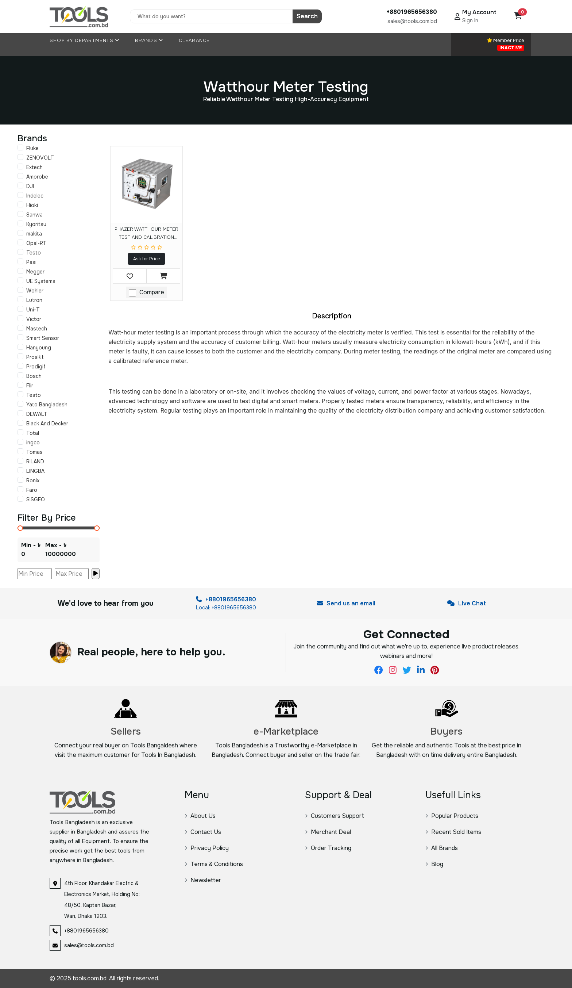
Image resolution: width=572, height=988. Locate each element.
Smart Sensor (42, 338)
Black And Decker (47, 423)
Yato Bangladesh (46, 404)
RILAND (35, 461)
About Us (200, 816)
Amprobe (37, 176)
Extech (34, 167)
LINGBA (35, 471)
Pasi (31, 262)
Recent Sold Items (453, 832)
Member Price (505, 44)
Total (32, 433)
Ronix (32, 480)
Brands (149, 40)
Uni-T (33, 309)
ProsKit (35, 357)
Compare (151, 292)
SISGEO (35, 499)
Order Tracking (328, 848)
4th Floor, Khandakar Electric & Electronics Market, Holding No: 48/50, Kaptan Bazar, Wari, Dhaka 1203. (102, 899)
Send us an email (346, 603)
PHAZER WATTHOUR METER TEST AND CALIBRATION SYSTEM (146, 234)
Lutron (34, 300)
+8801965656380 (226, 599)
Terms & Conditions (214, 864)
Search (307, 16)
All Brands (441, 848)
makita (34, 233)
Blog (434, 864)
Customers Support (334, 816)
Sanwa (34, 214)
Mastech (36, 328)
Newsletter (203, 880)
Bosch (34, 376)
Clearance (194, 40)
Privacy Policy (207, 848)
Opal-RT (36, 243)
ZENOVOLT (40, 157)
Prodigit (36, 366)
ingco (33, 442)
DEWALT (36, 414)
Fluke (32, 148)
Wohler (34, 290)
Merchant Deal (328, 832)
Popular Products (451, 816)
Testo (33, 252)
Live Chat (466, 603)
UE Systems (40, 281)
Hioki (32, 205)
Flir (29, 385)
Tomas (34, 452)
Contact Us (203, 832)
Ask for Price (146, 259)
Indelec (34, 195)
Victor (33, 319)
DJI (30, 186)
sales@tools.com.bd (412, 21)
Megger (35, 271)
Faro (31, 490)
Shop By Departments (84, 40)
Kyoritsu (36, 224)
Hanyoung (38, 347)
